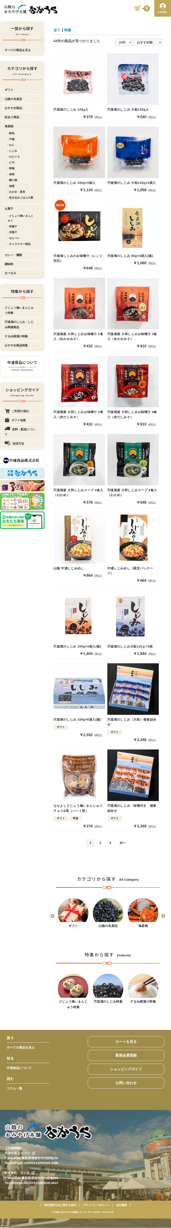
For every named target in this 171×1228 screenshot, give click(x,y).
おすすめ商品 (22, 108)
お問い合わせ (126, 1083)
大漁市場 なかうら (19, 1153)
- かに (23, 145)
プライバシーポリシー (96, 1205)
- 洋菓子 (23, 232)
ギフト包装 (22, 420)
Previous (52, 916)
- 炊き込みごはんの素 (23, 197)
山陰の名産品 (22, 99)
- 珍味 (23, 174)
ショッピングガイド (126, 1069)
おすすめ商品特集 (22, 345)
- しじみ (23, 150)
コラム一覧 (14, 1088)
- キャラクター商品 (23, 244)
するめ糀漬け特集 (22, 336)
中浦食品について (19, 1068)
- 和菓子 (23, 226)
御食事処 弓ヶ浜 (19, 1173)
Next (163, 916)
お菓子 (22, 208)
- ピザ (23, 162)
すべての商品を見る (22, 50)
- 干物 (23, 139)
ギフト (22, 89)
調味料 (22, 264)
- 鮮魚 (23, 133)
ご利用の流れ (22, 411)
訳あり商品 (22, 117)
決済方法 (22, 443)
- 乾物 (23, 168)
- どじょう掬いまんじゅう (23, 218)
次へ (123, 843)
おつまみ (22, 273)
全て (57, 30)
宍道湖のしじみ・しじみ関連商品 (22, 324)
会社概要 (121, 1205)
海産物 (22, 126)
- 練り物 (23, 180)
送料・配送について (22, 432)
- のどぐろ (23, 156)
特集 (67, 30)
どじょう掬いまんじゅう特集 (22, 310)
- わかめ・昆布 (23, 191)
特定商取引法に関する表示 (60, 1205)
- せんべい (23, 238)
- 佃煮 (23, 186)
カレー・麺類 (22, 255)
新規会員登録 (126, 1055)
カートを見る (126, 1042)
